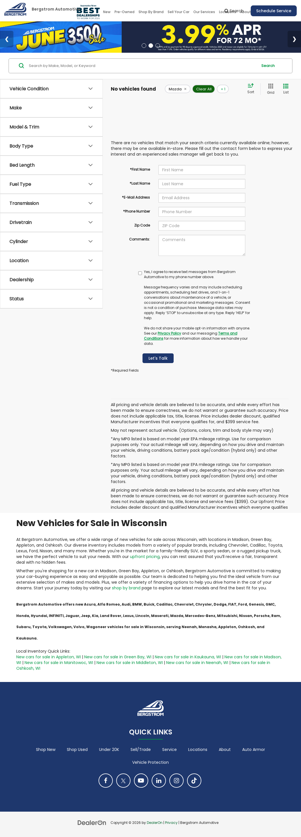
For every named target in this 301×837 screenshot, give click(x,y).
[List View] (286, 89)
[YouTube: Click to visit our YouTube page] (141, 780)
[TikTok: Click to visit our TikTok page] (194, 780)
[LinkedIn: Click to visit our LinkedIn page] (158, 780)
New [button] (107, 11)
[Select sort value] (252, 89)
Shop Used (77, 749)
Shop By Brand (151, 11)
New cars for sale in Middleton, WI (130, 662)
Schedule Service (273, 11)
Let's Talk (158, 358)
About (225, 749)
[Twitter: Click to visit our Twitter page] (123, 780)
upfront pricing (145, 556)
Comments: (139, 239)
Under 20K (109, 749)
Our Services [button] (204, 11)
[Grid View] (269, 89)
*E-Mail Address (136, 197)
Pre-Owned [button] (125, 11)
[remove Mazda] (177, 89)
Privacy (171, 822)
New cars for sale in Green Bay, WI (117, 657)
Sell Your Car (178, 11)
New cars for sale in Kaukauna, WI (188, 657)
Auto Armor (253, 749)
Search (268, 65)
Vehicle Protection (150, 762)
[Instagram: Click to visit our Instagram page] (176, 780)
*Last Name (140, 183)
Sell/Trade (141, 749)
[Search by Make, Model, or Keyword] (142, 66)
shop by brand (126, 588)
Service (169, 749)
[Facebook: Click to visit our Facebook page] (105, 780)
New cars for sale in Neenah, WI (197, 662)
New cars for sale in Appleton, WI (48, 657)
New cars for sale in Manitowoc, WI (59, 662)
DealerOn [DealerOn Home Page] (154, 822)
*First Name (140, 169)
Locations (197, 749)
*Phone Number (136, 211)
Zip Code (142, 225)
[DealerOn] (92, 822)
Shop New (45, 749)
